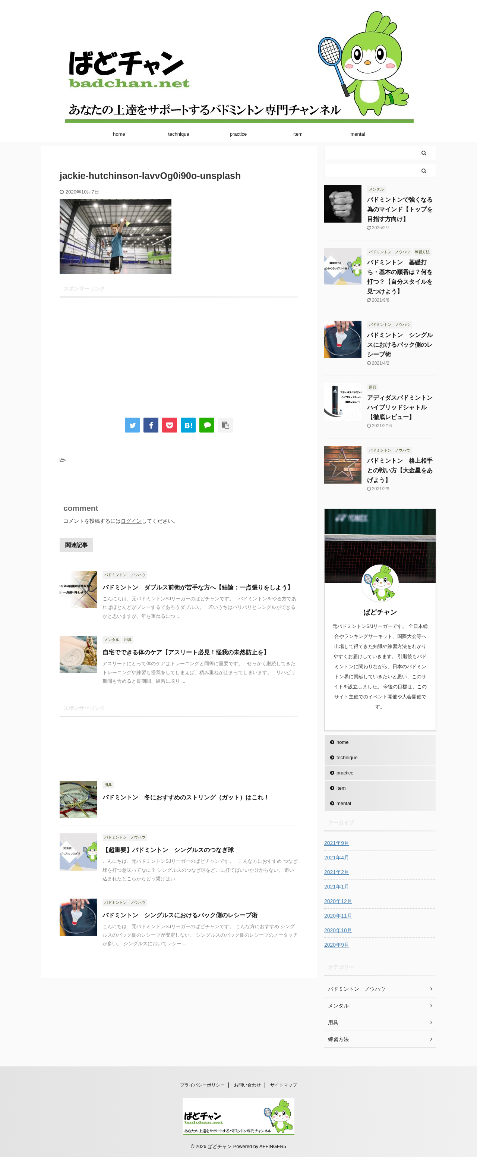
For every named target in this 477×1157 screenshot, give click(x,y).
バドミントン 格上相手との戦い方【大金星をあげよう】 (400, 470)
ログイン (131, 521)
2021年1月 (336, 887)
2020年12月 (338, 901)
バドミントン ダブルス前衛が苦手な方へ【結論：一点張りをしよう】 (197, 587)
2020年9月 (336, 945)
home (119, 134)
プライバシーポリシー (202, 1085)
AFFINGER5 (272, 1146)
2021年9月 (336, 843)
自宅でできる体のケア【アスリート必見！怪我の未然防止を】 (185, 652)
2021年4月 (336, 858)
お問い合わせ (247, 1085)
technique (178, 134)
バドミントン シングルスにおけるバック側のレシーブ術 (180, 915)
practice (238, 134)
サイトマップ (283, 1085)
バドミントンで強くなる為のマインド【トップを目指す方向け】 (400, 209)
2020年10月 (338, 930)
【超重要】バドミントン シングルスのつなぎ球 (168, 850)
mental (357, 134)
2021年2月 (336, 872)
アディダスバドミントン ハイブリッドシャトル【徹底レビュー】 (403, 407)
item (298, 134)
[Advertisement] (179, 352)
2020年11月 (338, 916)
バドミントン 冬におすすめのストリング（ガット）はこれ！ (185, 797)
